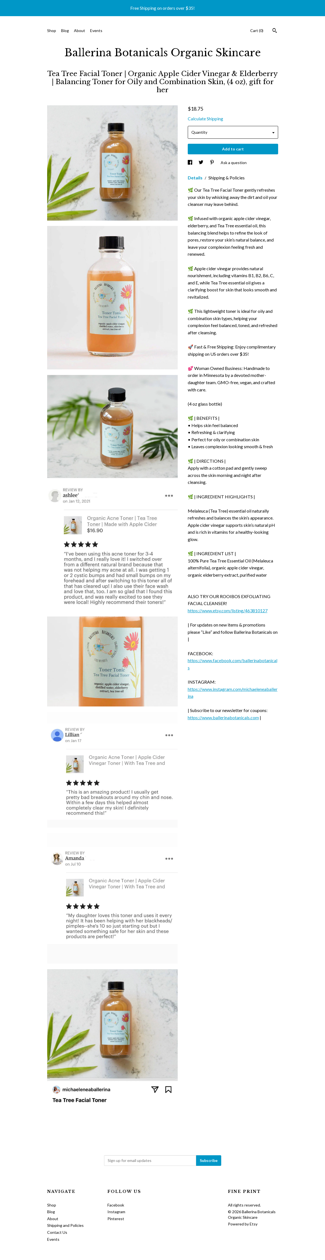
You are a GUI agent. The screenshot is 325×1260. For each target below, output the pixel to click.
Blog (65, 30)
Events (96, 30)
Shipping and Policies (65, 1225)
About (79, 30)
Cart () (256, 30)
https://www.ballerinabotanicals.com (223, 717)
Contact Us (57, 1232)
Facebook (115, 1205)
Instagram (116, 1211)
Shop (51, 30)
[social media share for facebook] (190, 162)
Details (195, 177)
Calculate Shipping (205, 118)
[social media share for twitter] (201, 162)
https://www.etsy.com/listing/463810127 (228, 610)
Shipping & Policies (226, 177)
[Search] (275, 31)
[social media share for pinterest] (212, 162)
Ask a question (234, 162)
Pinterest (115, 1218)
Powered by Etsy (242, 1224)
